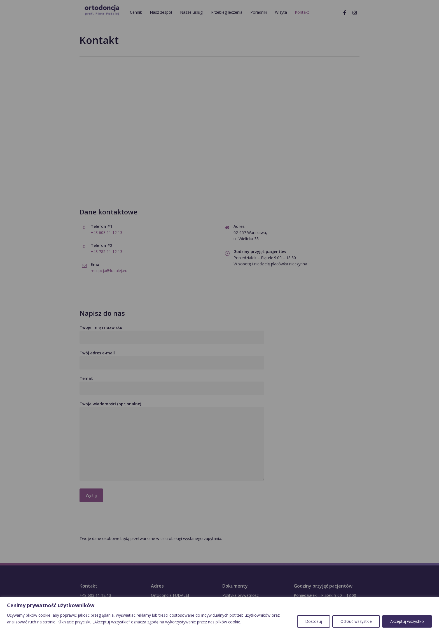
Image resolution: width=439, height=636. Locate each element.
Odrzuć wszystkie (356, 621)
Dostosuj (313, 621)
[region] (219, 616)
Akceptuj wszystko (407, 621)
